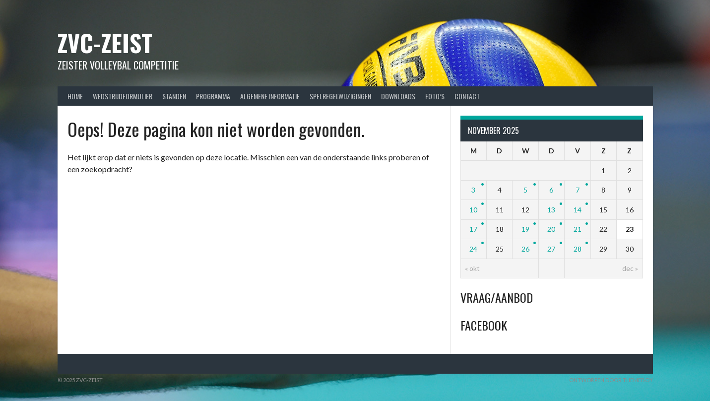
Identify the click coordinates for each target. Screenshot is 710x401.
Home (75, 96)
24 (473, 249)
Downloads (398, 96)
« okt (472, 268)
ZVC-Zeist (105, 42)
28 (577, 249)
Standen (174, 96)
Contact (467, 96)
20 (551, 229)
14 (577, 209)
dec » (630, 268)
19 (525, 229)
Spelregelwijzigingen (340, 96)
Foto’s (435, 96)
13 (551, 209)
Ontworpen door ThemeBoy (611, 380)
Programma (213, 96)
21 (577, 229)
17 (473, 229)
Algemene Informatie (270, 96)
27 (551, 249)
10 (473, 209)
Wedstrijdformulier (122, 96)
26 (525, 249)
